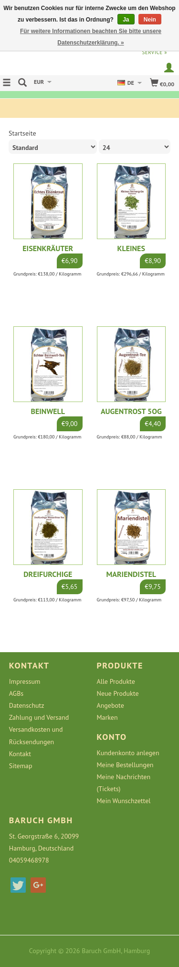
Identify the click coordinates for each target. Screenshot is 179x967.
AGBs (16, 693)
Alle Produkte (116, 681)
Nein (150, 19)
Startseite (22, 133)
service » (154, 52)
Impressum (25, 681)
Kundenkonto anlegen (128, 752)
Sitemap (20, 765)
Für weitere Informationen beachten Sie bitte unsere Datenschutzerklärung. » (90, 37)
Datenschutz (26, 705)
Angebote (110, 705)
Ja (126, 19)
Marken (107, 717)
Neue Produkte (118, 693)
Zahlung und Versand (39, 717)
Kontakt (20, 753)
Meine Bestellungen (125, 764)
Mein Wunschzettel (124, 800)
